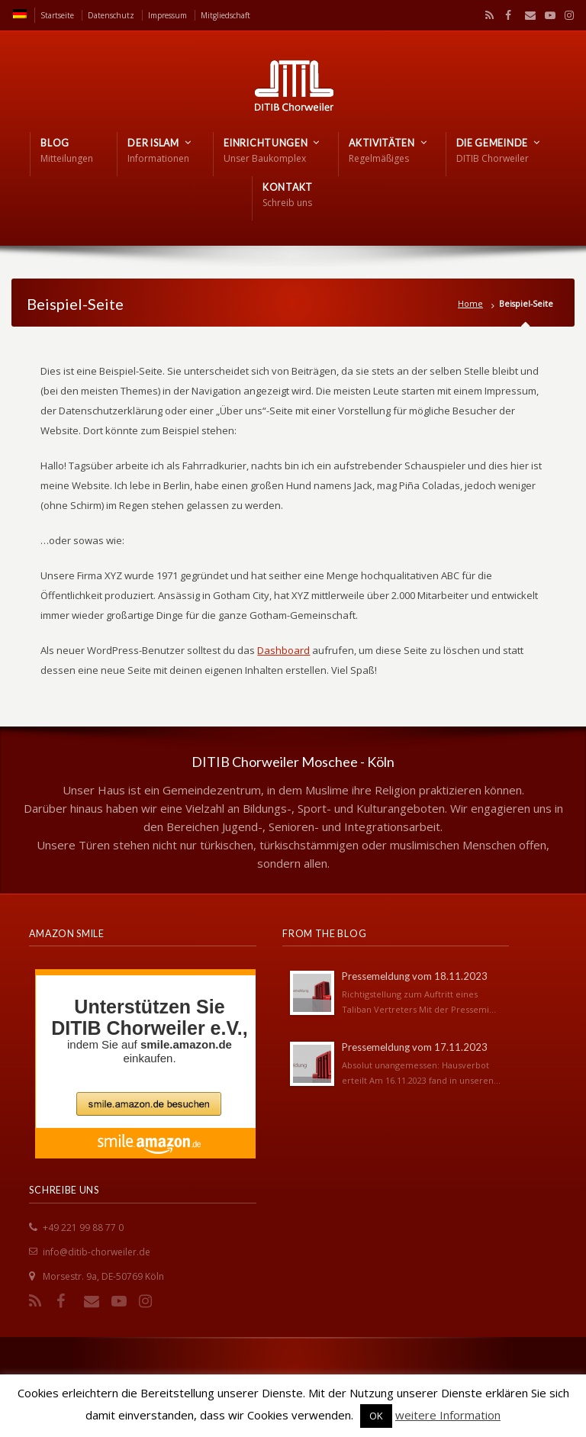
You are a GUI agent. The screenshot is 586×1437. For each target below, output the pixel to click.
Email (526, 15)
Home (470, 303)
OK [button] (376, 1416)
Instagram (565, 15)
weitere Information (448, 1415)
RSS (486, 15)
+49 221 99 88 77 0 (83, 1227)
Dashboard (283, 650)
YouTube (546, 15)
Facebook (506, 15)
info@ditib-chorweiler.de (96, 1251)
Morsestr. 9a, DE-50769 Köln (103, 1276)
